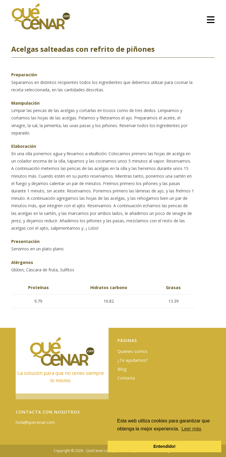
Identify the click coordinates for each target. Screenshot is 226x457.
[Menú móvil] (211, 20)
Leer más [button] (191, 428)
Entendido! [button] (164, 446)
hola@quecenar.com (35, 422)
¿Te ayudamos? (132, 360)
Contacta (126, 378)
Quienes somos (132, 351)
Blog (121, 369)
